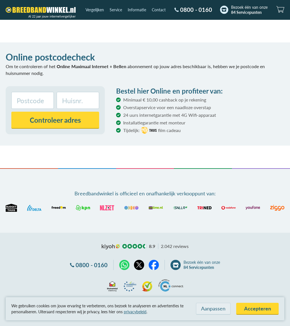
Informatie (137, 9)
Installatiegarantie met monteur (154, 122)
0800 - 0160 (196, 9)
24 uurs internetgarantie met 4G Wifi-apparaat (169, 115)
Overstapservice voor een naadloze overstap (167, 107)
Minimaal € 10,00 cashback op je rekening (164, 99)
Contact (159, 9)
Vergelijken (95, 9)
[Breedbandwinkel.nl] (41, 10)
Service (116, 9)
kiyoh (111, 246)
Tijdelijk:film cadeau (152, 130)
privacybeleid (135, 311)
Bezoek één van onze (249, 10)
